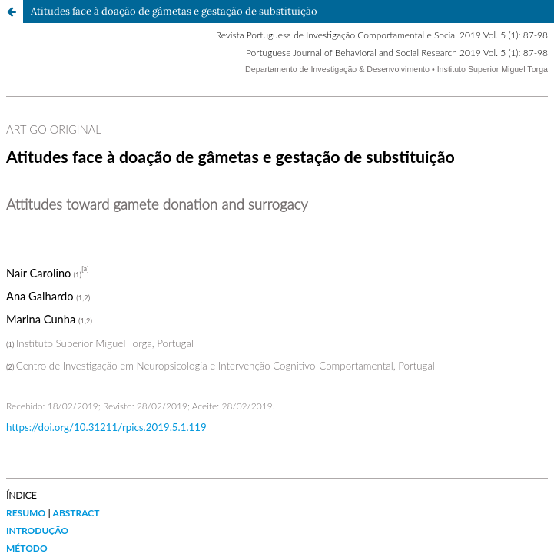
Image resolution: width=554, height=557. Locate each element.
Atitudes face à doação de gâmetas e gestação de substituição (174, 11)
